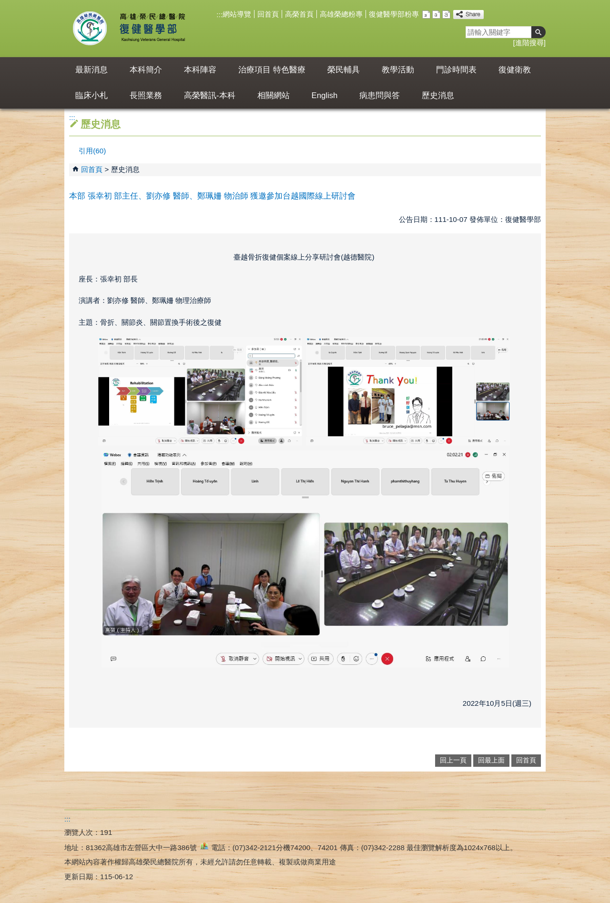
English (325, 95)
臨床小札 (91, 95)
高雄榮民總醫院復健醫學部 (151, 28)
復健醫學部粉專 (394, 14)
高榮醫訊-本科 (209, 95)
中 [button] (436, 14)
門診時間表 (456, 69)
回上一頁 (453, 760)
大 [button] (446, 14)
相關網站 (273, 95)
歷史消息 (438, 95)
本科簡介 (146, 69)
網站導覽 (237, 14)
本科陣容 (200, 69)
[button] (538, 32)
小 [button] (426, 14)
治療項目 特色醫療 (271, 69)
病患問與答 (379, 95)
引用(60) (92, 151)
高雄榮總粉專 (341, 14)
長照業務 (146, 95)
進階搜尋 (529, 43)
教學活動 (398, 69)
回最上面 (491, 760)
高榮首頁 (299, 14)
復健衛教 (514, 69)
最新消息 (91, 69)
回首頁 (268, 14)
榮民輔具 (343, 69)
